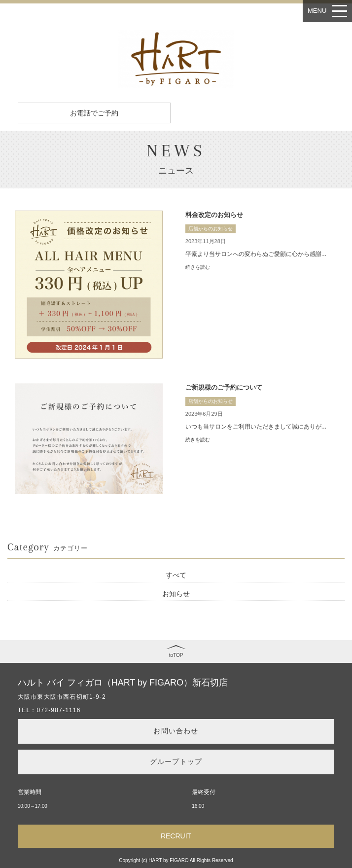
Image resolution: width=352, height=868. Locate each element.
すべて (176, 575)
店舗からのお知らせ (210, 228)
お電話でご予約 (94, 113)
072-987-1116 (59, 710)
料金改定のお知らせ (214, 214)
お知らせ (176, 594)
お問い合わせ (175, 731)
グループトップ (176, 761)
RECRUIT (176, 836)
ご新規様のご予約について (223, 387)
